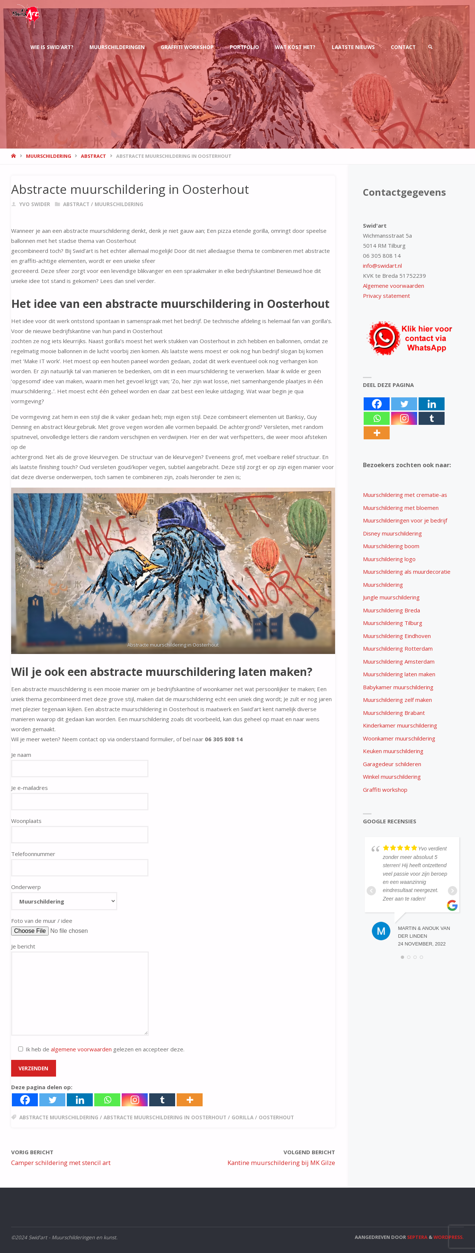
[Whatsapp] (107, 1099)
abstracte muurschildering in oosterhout (165, 1117)
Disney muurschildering (392, 533)
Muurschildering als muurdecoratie (407, 571)
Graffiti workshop (385, 789)
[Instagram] (135, 1099)
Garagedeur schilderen (392, 764)
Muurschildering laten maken (399, 674)
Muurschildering (383, 584)
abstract (93, 156)
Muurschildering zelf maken (397, 699)
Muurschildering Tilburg (392, 622)
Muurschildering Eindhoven (397, 635)
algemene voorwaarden (81, 1049)
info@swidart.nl (382, 265)
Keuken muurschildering (393, 751)
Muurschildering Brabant (394, 712)
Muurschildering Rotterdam (398, 648)
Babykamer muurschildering (398, 687)
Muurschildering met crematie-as (405, 494)
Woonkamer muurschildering (399, 738)
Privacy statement (386, 295)
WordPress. (448, 1237)
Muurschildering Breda (391, 610)
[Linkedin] (80, 1099)
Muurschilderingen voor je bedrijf (405, 520)
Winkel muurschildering (392, 776)
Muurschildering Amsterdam (399, 661)
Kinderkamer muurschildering (400, 725)
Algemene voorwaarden (393, 285)
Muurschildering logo (389, 559)
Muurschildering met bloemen (401, 507)
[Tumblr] (162, 1099)
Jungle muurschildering (391, 597)
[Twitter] (52, 1099)
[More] (190, 1099)
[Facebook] (25, 1099)
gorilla (242, 1117)
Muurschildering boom (391, 546)
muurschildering (48, 156)
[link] (430, 47)
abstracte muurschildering (58, 1117)
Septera (417, 1237)
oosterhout (276, 1117)
